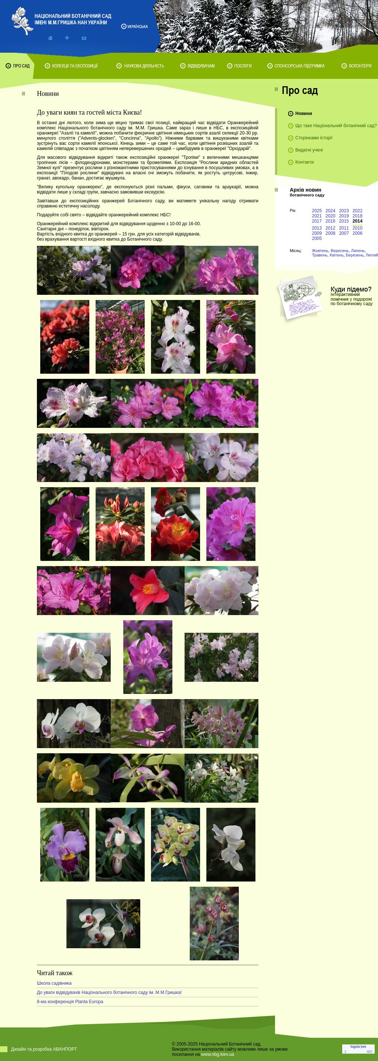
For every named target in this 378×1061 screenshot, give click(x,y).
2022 (357, 210)
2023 (344, 210)
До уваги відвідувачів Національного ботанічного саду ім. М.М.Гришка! (109, 992)
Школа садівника (54, 983)
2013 (317, 228)
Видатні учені (309, 150)
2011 (344, 228)
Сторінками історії (314, 137)
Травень (319, 255)
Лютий (372, 255)
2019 (344, 216)
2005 (317, 238)
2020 (331, 216)
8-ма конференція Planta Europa (70, 1001)
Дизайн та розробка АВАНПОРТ (44, 1049)
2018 (357, 216)
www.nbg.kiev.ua (217, 1054)
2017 (317, 221)
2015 (344, 221)
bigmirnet (358, 1046)
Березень (355, 255)
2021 (317, 216)
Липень (358, 250)
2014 (357, 221)
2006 (357, 233)
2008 (331, 233)
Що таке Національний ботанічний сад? (336, 125)
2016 (331, 221)
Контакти (304, 162)
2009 (317, 233)
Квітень (337, 255)
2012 (331, 228)
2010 (357, 228)
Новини (303, 113)
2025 (317, 210)
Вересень (340, 250)
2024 (331, 210)
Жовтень (320, 250)
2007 (344, 233)
